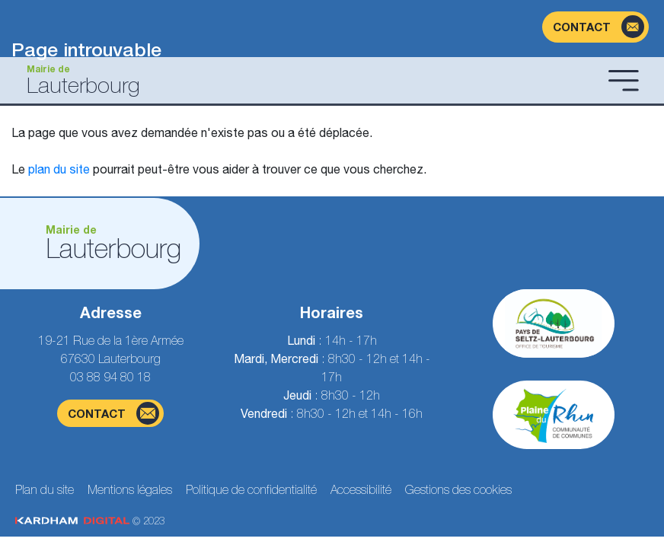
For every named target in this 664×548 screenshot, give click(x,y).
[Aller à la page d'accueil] (307, 80)
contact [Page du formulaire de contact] (113, 413)
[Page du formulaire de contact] (595, 27)
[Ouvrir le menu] (624, 79)
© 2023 (89, 521)
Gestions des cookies (458, 489)
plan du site (59, 169)
